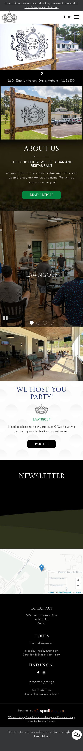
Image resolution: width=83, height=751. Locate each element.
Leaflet (51, 592)
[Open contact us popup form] (77, 733)
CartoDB (78, 592)
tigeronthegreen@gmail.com (41, 694)
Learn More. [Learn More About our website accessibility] (41, 736)
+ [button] (78, 580)
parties (37, 445)
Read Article (41, 195)
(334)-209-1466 (41, 690)
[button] (5, 65)
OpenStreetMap (65, 592)
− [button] (78, 586)
